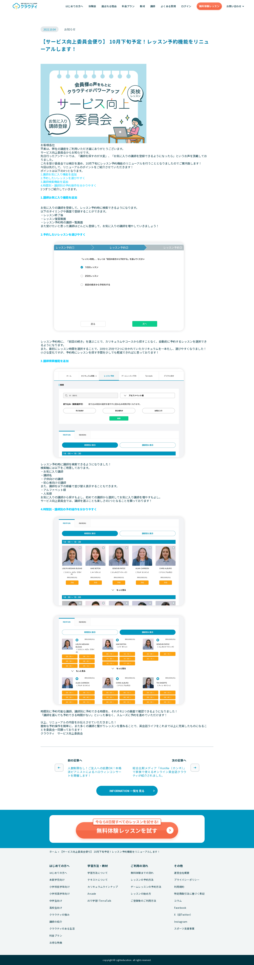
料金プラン (128, 6)
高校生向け (55, 907)
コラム (178, 900)
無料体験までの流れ (142, 873)
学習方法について (97, 873)
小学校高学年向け (59, 893)
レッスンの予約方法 (142, 879)
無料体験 (209, 6)
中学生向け (55, 900)
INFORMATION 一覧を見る (127, 791)
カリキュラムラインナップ (102, 886)
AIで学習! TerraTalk (99, 900)
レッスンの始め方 (141, 893)
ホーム (53, 851)
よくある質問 (168, 6)
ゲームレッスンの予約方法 (146, 886)
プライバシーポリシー (186, 879)
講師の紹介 (55, 921)
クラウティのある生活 (62, 928)
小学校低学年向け (59, 886)
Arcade (91, 893)
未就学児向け (57, 879)
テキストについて (97, 879)
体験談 (92, 6)
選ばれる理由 (109, 6)
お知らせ (69, 29)
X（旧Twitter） (183, 914)
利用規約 (179, 886)
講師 (152, 6)
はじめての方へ (74, 6)
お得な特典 (55, 942)
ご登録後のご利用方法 (143, 900)
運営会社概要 (181, 873)
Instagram (180, 921)
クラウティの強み (59, 914)
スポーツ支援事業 (184, 928)
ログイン (186, 6)
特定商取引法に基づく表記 (189, 893)
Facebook (180, 907)
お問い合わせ (233, 6)
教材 (142, 6)
